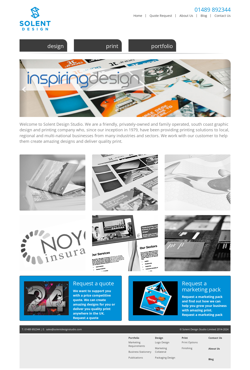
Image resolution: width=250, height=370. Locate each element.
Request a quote (85, 318)
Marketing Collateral (161, 349)
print (112, 46)
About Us (186, 15)
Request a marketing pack (202, 315)
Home (137, 15)
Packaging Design (165, 357)
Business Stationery (139, 351)
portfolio (162, 46)
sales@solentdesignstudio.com (64, 329)
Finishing (187, 348)
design (55, 46)
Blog (204, 15)
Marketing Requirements (136, 344)
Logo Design (162, 342)
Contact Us (223, 15)
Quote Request (161, 15)
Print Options (190, 342)
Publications (135, 357)
